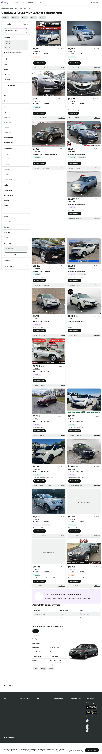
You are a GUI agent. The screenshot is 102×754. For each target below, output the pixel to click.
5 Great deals (84, 618)
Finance (40, 2)
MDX (21, 8)
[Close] (100, 745)
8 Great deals (84, 614)
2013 (25, 8)
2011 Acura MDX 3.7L (39, 618)
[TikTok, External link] (87, 720)
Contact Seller (73, 113)
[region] (51, 748)
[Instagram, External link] (87, 728)
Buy (16, 2)
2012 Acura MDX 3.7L (39, 614)
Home (3, 8)
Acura (16, 8)
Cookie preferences (76, 750)
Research (30, 2)
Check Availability (39, 63)
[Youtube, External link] (87, 725)
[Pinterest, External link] (87, 731)
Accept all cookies (92, 750)
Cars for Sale (9, 8)
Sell (23, 2)
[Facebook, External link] (87, 723)
